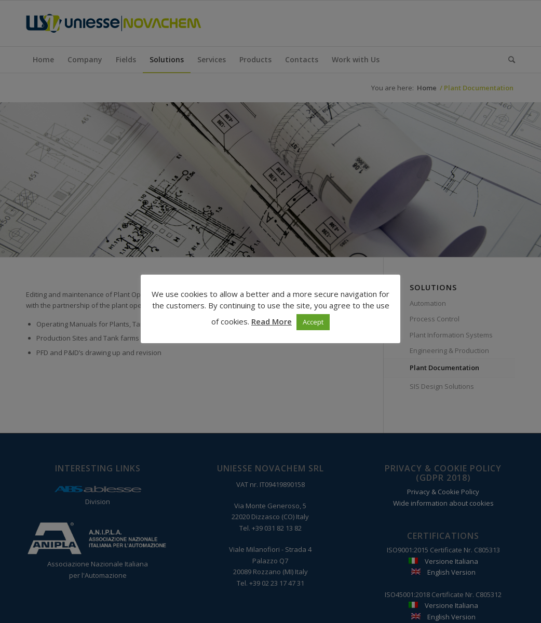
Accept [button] (313, 322)
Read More (271, 321)
